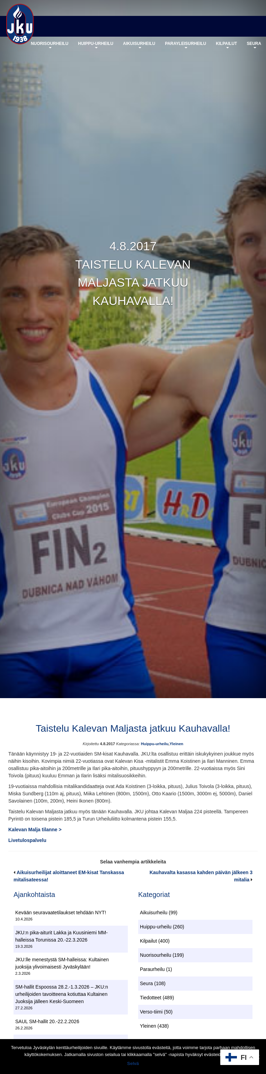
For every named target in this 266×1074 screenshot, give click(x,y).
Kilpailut (226, 46)
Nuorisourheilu (49, 46)
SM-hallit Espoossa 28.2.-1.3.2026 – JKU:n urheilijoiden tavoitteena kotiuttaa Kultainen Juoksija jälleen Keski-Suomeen (61, 995)
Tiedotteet (150, 998)
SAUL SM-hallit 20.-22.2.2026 (47, 1022)
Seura (254, 46)
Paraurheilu (152, 970)
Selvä (133, 1063)
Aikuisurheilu (139, 46)
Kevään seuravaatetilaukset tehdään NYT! (60, 913)
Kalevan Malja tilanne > (35, 830)
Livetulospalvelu (27, 841)
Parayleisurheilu (185, 46)
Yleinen (176, 744)
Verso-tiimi (151, 1013)
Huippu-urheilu (95, 46)
